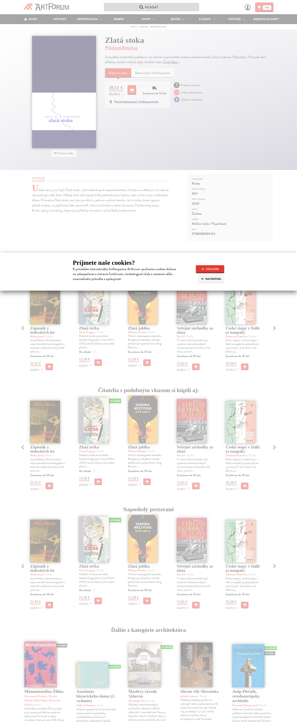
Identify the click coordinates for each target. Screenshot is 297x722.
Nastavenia (211, 279)
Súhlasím (210, 269)
